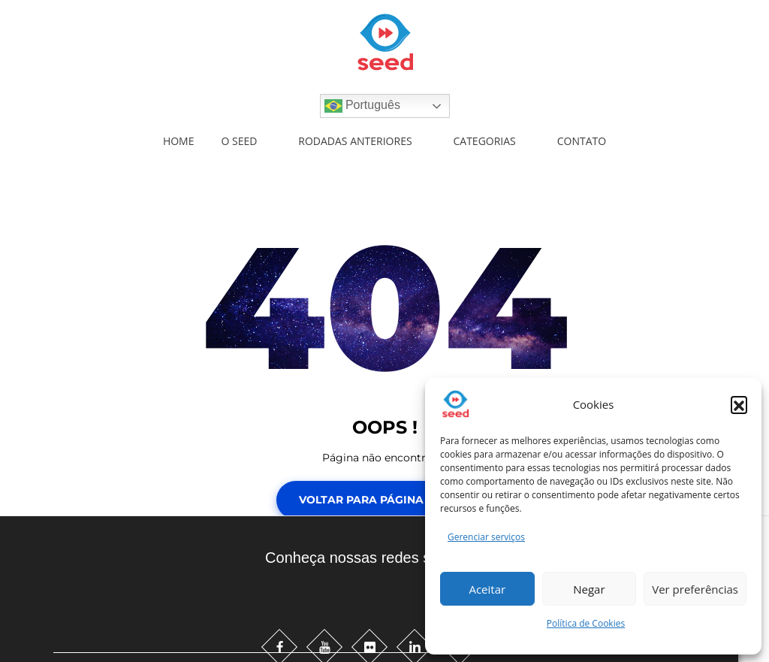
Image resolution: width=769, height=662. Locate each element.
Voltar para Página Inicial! (385, 499)
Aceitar (487, 589)
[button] (738, 404)
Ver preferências (695, 589)
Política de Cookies (586, 623)
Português (362, 106)
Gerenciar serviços (486, 537)
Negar (589, 589)
